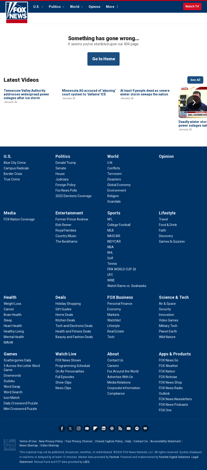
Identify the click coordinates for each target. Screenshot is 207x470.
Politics (55, 7)
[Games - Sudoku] (9, 381)
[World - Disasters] (114, 179)
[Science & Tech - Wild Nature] (167, 337)
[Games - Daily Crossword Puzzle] (21, 403)
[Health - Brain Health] (13, 315)
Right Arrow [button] (194, 102)
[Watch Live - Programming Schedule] (73, 366)
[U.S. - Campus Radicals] (16, 168)
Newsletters (128, 428)
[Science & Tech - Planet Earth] (168, 331)
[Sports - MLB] (110, 230)
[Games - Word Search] (13, 392)
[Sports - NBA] (110, 247)
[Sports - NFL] (110, 219)
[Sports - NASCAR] (113, 236)
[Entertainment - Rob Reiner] (63, 225)
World (75, 7)
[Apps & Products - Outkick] (164, 393)
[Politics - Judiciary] (62, 179)
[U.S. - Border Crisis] (13, 174)
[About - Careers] (113, 366)
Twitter (70, 428)
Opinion (94, 7)
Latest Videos (21, 80)
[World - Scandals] (114, 201)
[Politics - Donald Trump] (66, 163)
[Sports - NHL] (110, 252)
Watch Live (66, 353)
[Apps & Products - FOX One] (165, 410)
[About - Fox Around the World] (123, 371)
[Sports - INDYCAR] (114, 241)
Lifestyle (167, 213)
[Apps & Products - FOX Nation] (167, 371)
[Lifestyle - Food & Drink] (168, 225)
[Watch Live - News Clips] (63, 388)
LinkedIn (103, 428)
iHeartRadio (145, 428)
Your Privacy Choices (79, 441)
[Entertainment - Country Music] (66, 236)
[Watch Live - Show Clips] (63, 382)
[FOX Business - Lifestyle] (113, 326)
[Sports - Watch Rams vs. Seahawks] (126, 286)
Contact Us (140, 441)
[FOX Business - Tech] (110, 337)
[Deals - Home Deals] (64, 315)
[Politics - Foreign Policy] (66, 185)
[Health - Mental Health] (14, 337)
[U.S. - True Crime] (12, 179)
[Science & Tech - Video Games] (168, 320)
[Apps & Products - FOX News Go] (168, 360)
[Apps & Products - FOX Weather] (168, 366)
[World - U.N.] (110, 163)
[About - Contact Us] (115, 360)
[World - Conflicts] (113, 168)
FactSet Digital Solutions (174, 457)
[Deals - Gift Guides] (63, 309)
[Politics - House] (60, 174)
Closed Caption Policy (109, 441)
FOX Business (120, 297)
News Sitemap (28, 445)
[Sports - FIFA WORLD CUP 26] (121, 269)
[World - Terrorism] (114, 174)
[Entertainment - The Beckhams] (66, 241)
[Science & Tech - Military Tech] (168, 326)
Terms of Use (28, 441)
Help (128, 441)
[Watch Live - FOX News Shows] (68, 360)
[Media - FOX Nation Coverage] (19, 219)
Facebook (62, 428)
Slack (111, 428)
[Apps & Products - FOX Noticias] (168, 377)
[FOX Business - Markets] (113, 315)
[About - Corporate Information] (123, 388)
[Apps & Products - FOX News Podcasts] (173, 404)
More (110, 7)
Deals (61, 297)
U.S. (36, 7)
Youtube (86, 428)
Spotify (136, 428)
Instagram (78, 428)
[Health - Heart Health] (13, 326)
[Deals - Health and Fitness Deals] (73, 331)
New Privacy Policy (51, 441)
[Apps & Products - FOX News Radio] (171, 388)
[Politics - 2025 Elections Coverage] (74, 196)
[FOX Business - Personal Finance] (119, 303)
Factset (114, 457)
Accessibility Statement (165, 441)
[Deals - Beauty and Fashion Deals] (74, 337)
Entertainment (69, 213)
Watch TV (192, 6)
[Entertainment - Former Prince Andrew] (72, 219)
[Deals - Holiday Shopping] (68, 303)
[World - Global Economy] (119, 185)
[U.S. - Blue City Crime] (15, 163)
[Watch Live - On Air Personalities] (70, 371)
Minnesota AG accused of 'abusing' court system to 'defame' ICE (89, 123)
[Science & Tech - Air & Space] (167, 303)
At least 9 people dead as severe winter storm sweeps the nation (145, 123)
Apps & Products (175, 353)
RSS (120, 428)
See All (195, 80)
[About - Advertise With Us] (120, 377)
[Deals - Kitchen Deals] (65, 320)
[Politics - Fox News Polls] (66, 190)
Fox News (17, 13)
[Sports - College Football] (118, 225)
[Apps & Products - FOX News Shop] (170, 382)
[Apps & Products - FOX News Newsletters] (175, 399)
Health (10, 297)
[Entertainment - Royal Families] (66, 230)
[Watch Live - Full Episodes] (65, 377)
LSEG (86, 462)
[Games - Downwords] (12, 375)
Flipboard (95, 428)
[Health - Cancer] (9, 309)
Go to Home (103, 58)
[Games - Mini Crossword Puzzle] (20, 409)
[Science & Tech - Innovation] (166, 315)
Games (10, 353)
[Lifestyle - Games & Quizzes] (172, 241)
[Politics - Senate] (61, 168)
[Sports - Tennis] (112, 264)
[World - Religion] (113, 196)
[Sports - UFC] (110, 275)
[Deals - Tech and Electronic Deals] (74, 326)
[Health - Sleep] (8, 320)
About (113, 353)
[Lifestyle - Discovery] (166, 236)
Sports (113, 213)
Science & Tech (174, 297)
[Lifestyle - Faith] (162, 230)
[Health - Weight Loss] (12, 303)
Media (10, 213)
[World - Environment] (116, 190)
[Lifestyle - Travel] (163, 219)
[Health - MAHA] (8, 342)
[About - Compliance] (116, 393)
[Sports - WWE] (111, 280)
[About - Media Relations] (119, 382)
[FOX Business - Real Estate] (115, 331)
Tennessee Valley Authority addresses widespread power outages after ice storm (26, 125)
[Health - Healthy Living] (14, 331)
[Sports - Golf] (110, 258)
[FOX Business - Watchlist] (114, 320)
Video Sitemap (49, 445)
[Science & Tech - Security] (165, 309)
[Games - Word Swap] (12, 386)
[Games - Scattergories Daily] (17, 360)
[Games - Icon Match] (12, 398)
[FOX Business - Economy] (114, 309)
